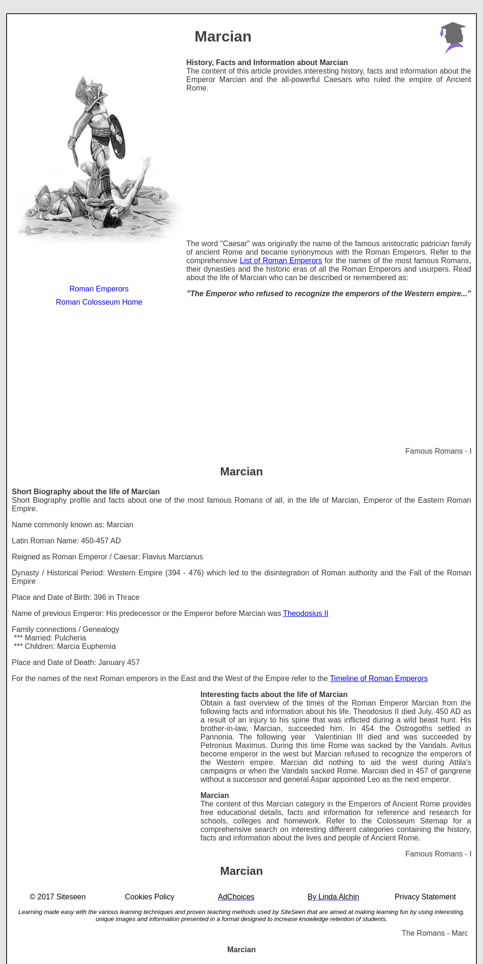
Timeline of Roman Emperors (378, 678)
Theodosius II (305, 613)
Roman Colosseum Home (99, 302)
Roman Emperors (98, 289)
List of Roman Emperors (281, 261)
